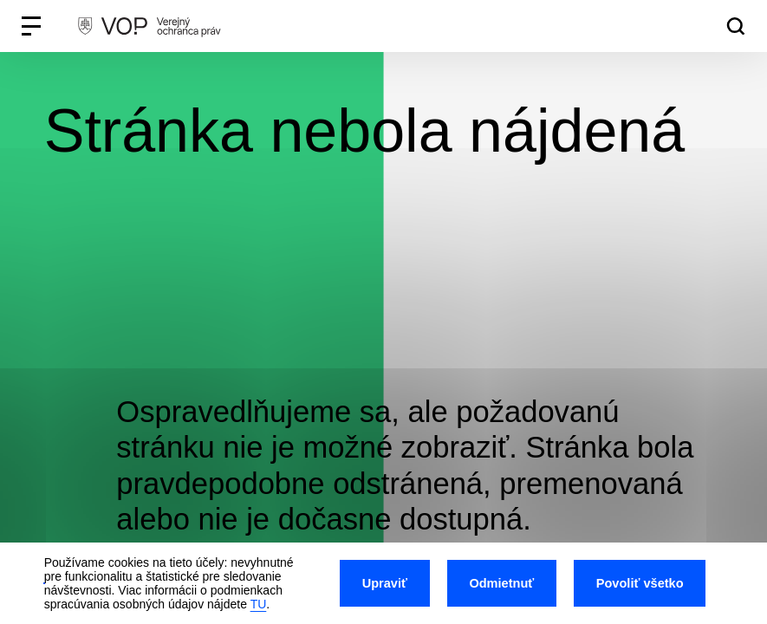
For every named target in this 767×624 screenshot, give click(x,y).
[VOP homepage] (149, 26)
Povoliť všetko (640, 583)
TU (258, 604)
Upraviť (384, 583)
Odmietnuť (501, 583)
